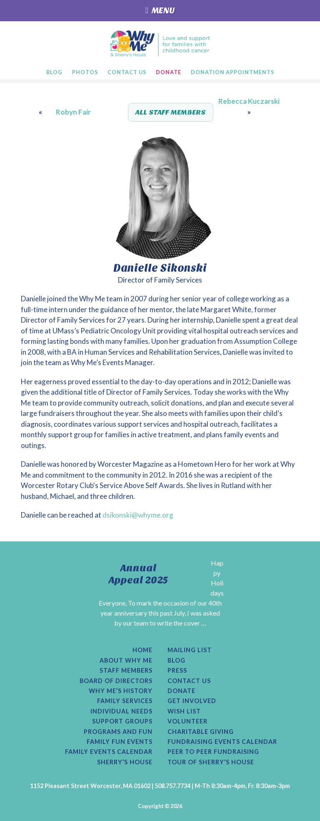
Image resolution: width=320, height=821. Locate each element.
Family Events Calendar (108, 752)
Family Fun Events (119, 742)
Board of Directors (116, 681)
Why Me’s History (120, 691)
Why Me (160, 43)
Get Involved (192, 701)
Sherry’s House (124, 762)
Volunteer (188, 721)
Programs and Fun (118, 732)
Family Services (124, 701)
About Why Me (126, 660)
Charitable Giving (201, 732)
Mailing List (190, 650)
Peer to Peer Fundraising (213, 752)
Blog (176, 660)
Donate (181, 691)
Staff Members (126, 670)
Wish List (184, 711)
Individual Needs (121, 711)
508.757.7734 (172, 785)
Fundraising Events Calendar (222, 742)
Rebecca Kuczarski (249, 101)
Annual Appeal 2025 (138, 574)
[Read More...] (141, 633)
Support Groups (122, 721)
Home (142, 650)
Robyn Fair (73, 112)
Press (177, 670)
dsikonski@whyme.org (137, 515)
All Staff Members (170, 112)
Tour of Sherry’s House (211, 762)
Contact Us (189, 681)
